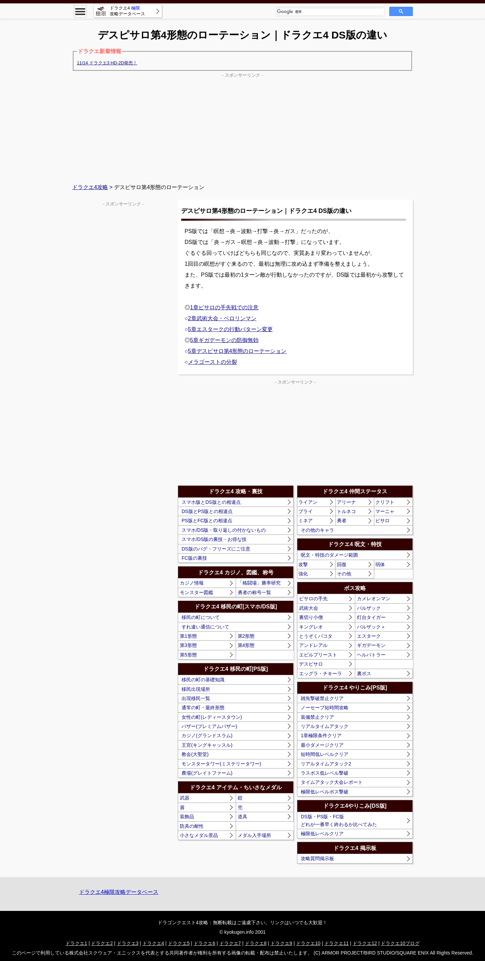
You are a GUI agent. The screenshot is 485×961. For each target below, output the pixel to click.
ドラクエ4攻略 (90, 187)
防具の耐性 (192, 826)
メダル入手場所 (254, 835)
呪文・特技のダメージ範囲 (329, 555)
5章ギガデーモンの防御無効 (224, 340)
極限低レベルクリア (322, 833)
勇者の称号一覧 (254, 592)
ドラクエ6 (204, 943)
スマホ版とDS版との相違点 (211, 502)
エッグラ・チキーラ (320, 673)
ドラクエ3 (128, 943)
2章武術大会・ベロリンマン (222, 318)
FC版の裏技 (194, 558)
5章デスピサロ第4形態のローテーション (237, 351)
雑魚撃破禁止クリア (322, 698)
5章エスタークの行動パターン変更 (230, 329)
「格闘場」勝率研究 (259, 583)
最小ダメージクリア (322, 745)
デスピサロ (311, 664)
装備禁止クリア (317, 717)
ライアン (307, 502)
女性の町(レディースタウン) (212, 717)
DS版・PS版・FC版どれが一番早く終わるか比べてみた (339, 820)
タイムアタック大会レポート (332, 782)
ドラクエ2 (102, 943)
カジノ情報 (192, 583)
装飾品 (187, 816)
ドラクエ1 (76, 943)
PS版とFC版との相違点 (207, 520)
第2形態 (246, 636)
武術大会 (308, 608)
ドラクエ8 (256, 943)
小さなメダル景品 (199, 835)
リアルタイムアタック (324, 726)
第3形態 (188, 645)
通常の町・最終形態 (203, 707)
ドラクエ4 (153, 943)
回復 (341, 564)
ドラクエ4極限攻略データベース (118, 892)
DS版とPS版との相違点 (207, 511)
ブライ (305, 511)
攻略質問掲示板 (317, 858)
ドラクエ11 (336, 943)
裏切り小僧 (311, 617)
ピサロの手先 (313, 598)
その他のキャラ (317, 530)
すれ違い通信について (205, 627)
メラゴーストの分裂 (212, 362)
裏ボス (364, 673)
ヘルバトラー (371, 654)
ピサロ (382, 520)
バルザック (369, 608)
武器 (184, 798)
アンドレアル (313, 645)
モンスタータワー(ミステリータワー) (221, 763)
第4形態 (246, 645)
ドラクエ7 (230, 943)
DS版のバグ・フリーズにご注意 (216, 549)
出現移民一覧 (196, 698)
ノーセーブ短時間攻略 (324, 707)
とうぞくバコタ (315, 636)
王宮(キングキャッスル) (207, 745)
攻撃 (303, 564)
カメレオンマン (373, 598)
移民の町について (201, 617)
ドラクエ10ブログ (400, 943)
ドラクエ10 (308, 943)
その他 (344, 573)
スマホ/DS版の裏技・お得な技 (214, 539)
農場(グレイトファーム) (207, 773)
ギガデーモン (371, 645)
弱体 (380, 564)
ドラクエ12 (365, 943)
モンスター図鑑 (196, 592)
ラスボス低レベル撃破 (324, 773)
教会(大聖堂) (195, 754)
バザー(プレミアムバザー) (209, 726)
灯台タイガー (371, 617)
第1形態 (188, 636)
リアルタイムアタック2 (326, 763)
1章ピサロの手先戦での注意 (224, 307)
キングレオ (311, 627)
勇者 (341, 520)
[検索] (330, 12)
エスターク (369, 636)
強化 (303, 573)
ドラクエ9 (281, 943)
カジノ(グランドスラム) (207, 735)
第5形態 (188, 654)
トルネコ (346, 511)
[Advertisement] (242, 127)
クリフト (384, 502)
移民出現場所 (196, 689)
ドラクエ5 (179, 943)
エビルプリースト (318, 654)
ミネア (305, 520)
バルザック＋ (371, 627)
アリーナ (346, 502)
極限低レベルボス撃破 (324, 791)
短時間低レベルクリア (324, 754)
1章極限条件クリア (321, 735)
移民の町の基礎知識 (203, 679)
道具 (242, 816)
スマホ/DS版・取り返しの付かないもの (224, 530)
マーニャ (384, 511)
